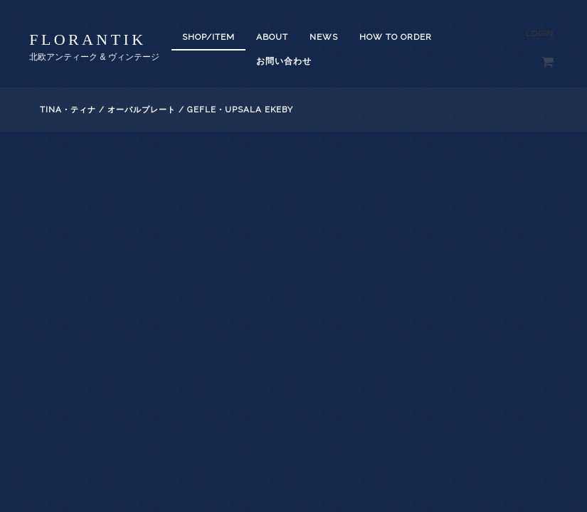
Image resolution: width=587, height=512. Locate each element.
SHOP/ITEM (208, 37)
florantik (87, 39)
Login (540, 33)
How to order (395, 37)
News (324, 37)
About (272, 37)
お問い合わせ (284, 61)
